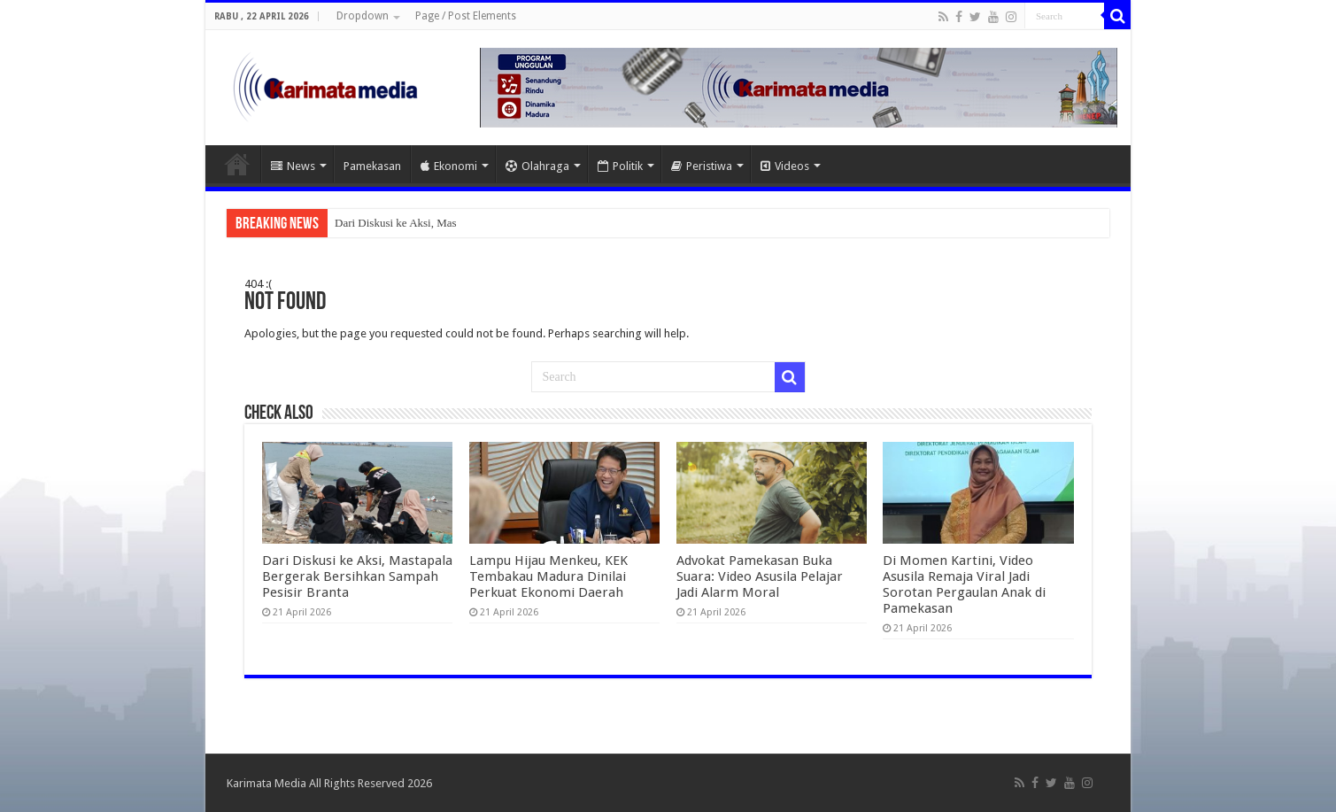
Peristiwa (701, 166)
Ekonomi (449, 166)
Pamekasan (372, 166)
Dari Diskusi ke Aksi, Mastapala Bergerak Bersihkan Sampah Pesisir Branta (357, 576)
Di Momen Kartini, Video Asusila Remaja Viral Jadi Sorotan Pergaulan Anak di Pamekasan (964, 584)
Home (237, 163)
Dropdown (362, 16)
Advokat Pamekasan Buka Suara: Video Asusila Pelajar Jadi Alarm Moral (759, 576)
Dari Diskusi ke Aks (381, 222)
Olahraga (537, 166)
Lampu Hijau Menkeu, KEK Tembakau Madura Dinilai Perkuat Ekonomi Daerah (548, 576)
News (293, 166)
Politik (620, 166)
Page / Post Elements (465, 16)
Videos (785, 166)
